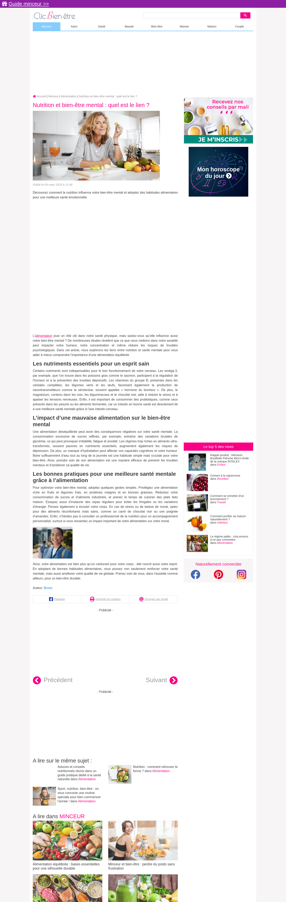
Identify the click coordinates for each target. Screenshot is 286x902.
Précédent (52, 680)
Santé (101, 26)
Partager (59, 599)
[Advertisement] (143, 63)
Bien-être (156, 26)
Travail (221, 502)
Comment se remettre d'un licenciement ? (227, 497)
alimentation (43, 335)
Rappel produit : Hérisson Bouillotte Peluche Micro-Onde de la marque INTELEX (229, 458)
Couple (239, 26)
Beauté (129, 26)
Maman (184, 26)
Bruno (48, 588)
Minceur (46, 26)
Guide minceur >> (29, 4)
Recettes (223, 478)
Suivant (162, 680)
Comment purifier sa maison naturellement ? (228, 518)
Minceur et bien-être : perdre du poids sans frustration (143, 845)
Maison (211, 26)
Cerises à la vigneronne (225, 475)
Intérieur (222, 522)
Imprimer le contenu (108, 599)
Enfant (221, 464)
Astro (74, 26)
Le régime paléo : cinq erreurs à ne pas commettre (229, 538)
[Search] (245, 15)
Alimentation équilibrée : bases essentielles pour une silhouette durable (67, 845)
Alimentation (87, 779)
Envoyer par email (156, 599)
